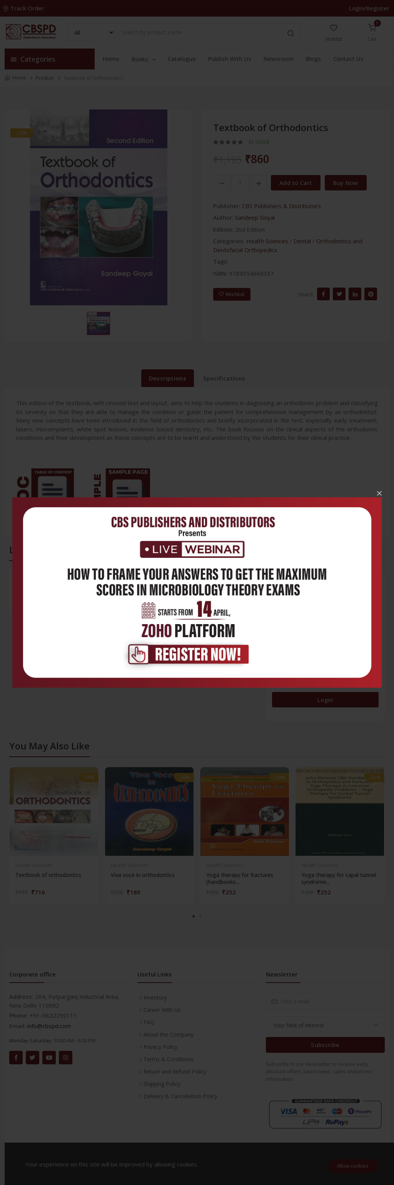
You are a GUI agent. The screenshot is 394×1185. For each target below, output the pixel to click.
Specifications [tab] (224, 378)
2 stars (283, 663)
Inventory (155, 997)
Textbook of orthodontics (48, 875)
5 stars (283, 607)
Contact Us (348, 58)
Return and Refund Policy (175, 1071)
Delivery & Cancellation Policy (180, 1096)
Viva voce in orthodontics (143, 875)
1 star (282, 682)
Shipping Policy (162, 1083)
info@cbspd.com (49, 1026)
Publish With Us (229, 58)
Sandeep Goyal (255, 217)
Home (111, 58)
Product (45, 77)
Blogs (313, 58)
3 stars (283, 644)
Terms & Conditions (169, 1059)
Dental (302, 241)
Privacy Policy (160, 1046)
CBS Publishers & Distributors (281, 206)
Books (144, 59)
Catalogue (182, 58)
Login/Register (369, 8)
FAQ (149, 1022)
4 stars (283, 626)
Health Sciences (267, 241)
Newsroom (279, 58)
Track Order (24, 8)
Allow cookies (353, 1165)
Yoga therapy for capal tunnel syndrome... (338, 878)
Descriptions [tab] (168, 378)
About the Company (169, 1034)
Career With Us (162, 1009)
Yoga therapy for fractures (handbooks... (239, 878)
